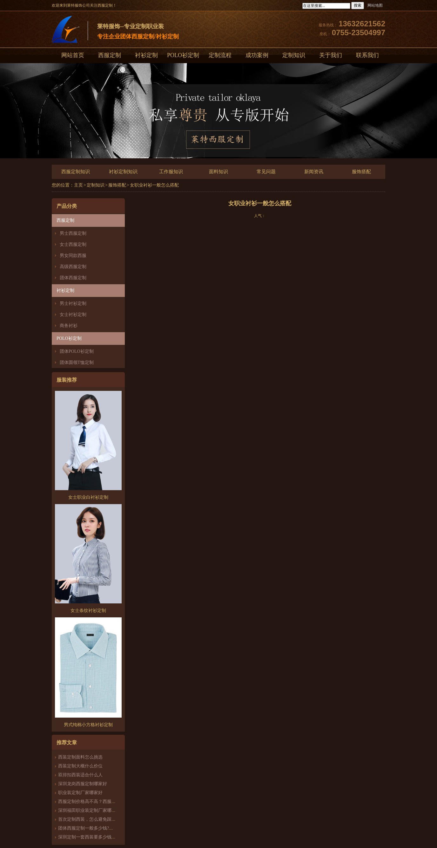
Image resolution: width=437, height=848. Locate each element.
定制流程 (220, 55)
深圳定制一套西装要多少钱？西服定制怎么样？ (104, 837)
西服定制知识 (75, 171)
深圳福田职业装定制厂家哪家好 (89, 810)
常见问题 (266, 171)
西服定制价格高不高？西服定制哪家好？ (98, 801)
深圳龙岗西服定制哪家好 (82, 783)
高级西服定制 (73, 266)
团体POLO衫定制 (77, 351)
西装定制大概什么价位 (80, 766)
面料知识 (218, 171)
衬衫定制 (146, 55)
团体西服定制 (73, 277)
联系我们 (367, 55)
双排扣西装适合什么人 (82, 774)
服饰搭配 (361, 171)
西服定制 (109, 55)
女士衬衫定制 (73, 314)
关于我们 (330, 55)
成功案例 (256, 55)
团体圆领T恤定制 (77, 362)
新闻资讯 (313, 171)
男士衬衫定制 (73, 303)
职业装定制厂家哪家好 (80, 792)
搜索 (357, 5)
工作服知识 (171, 171)
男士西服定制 (73, 233)
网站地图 (375, 5)
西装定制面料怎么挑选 (80, 757)
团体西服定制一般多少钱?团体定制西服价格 (101, 828)
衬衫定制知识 (123, 171)
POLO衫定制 (183, 55)
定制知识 (293, 55)
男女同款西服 (73, 255)
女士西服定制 (73, 244)
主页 (78, 185)
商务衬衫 (68, 325)
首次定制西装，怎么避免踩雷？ (89, 819)
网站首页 (72, 55)
